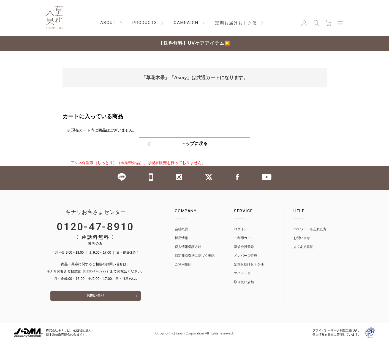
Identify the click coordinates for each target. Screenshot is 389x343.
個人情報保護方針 (188, 247)
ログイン (240, 229)
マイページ (242, 273)
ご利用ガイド (244, 238)
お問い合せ (95, 296)
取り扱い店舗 (244, 282)
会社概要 (181, 229)
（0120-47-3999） (95, 272)
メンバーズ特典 (245, 256)
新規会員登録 (244, 247)
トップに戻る (194, 144)
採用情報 (181, 238)
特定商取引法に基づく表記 (194, 256)
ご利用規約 (183, 264)
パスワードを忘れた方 (310, 229)
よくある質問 (303, 247)
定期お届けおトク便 (249, 264)
